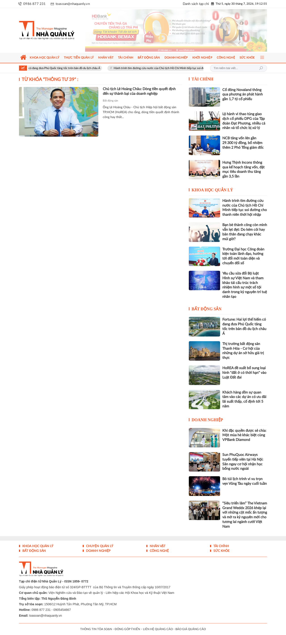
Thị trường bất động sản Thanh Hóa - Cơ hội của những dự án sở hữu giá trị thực (243, 351)
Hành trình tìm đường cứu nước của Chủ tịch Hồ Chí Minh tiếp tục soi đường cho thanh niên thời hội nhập (190, 68)
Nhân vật (157, 546)
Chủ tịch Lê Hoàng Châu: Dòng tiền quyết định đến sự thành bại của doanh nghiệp (139, 91)
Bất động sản (110, 100)
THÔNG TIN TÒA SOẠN (96, 629)
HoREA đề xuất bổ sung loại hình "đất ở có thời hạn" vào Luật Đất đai (244, 372)
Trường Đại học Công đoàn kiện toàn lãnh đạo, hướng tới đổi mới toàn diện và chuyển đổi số (243, 256)
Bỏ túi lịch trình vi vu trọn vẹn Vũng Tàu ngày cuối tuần (244, 481)
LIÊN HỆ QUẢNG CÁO (158, 629)
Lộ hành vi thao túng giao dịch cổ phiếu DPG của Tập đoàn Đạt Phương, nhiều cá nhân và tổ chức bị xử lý (243, 121)
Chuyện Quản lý (99, 546)
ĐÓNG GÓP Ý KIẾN (127, 629)
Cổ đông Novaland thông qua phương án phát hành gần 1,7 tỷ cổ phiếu (242, 94)
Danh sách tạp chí (196, 4)
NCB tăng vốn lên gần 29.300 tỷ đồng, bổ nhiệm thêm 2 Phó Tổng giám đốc (243, 142)
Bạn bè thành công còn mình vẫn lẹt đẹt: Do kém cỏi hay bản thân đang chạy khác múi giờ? (244, 232)
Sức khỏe (220, 550)
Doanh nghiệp (207, 420)
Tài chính (202, 79)
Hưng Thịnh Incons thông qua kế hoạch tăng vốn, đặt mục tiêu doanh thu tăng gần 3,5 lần (243, 169)
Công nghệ (159, 550)
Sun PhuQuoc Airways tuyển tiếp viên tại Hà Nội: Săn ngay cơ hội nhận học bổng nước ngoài (242, 461)
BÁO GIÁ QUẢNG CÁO (190, 629)
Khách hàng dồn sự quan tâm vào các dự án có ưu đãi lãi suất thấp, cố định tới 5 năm (244, 399)
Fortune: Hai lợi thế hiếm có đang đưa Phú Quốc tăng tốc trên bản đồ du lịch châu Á (59, 68)
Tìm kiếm (261, 68)
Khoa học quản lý (212, 190)
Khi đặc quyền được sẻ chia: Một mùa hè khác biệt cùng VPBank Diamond (244, 435)
